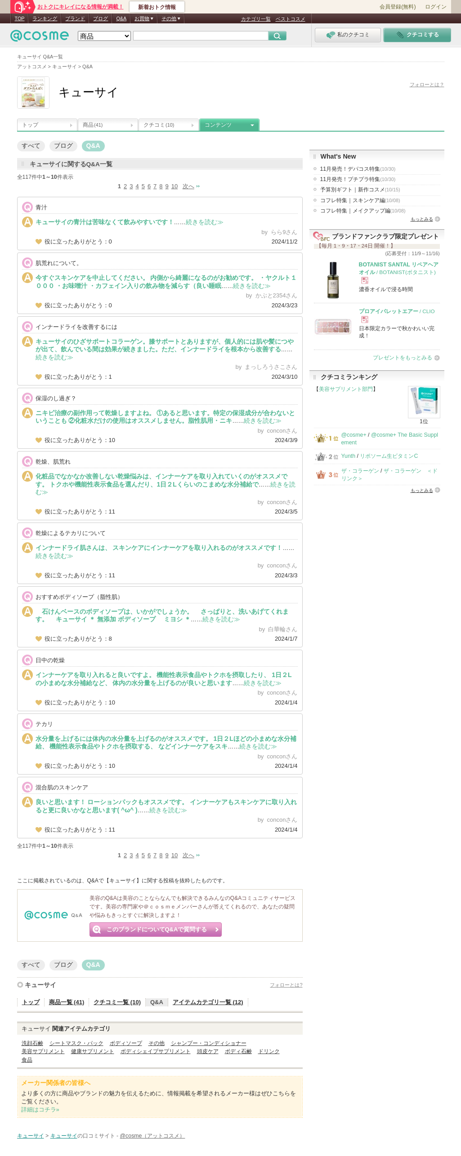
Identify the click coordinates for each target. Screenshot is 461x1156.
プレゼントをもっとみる (402, 357)
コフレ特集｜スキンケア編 (360, 200)
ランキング (44, 18)
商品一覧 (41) (67, 1002)
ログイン (436, 7)
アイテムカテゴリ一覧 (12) (208, 1002)
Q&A (121, 18)
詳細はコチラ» (40, 1109)
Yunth (348, 456)
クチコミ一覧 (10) (117, 1002)
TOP (20, 18)
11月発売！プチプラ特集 (358, 179)
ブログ (100, 18)
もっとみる (422, 219)
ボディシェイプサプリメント (156, 1051)
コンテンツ (218, 125)
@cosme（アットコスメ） (152, 1136)
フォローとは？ (427, 84)
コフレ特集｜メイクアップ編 (363, 211)
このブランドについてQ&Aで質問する (157, 929)
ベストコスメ (290, 19)
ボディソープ (126, 1043)
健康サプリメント (92, 1051)
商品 (93, 125)
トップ (30, 125)
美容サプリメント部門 (346, 389)
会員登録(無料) (398, 7)
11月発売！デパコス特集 (358, 169)
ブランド (75, 18)
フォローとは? (286, 985)
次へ (188, 186)
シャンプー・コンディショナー (208, 1043)
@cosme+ (354, 435)
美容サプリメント (43, 1051)
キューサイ (40, 984)
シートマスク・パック (76, 1043)
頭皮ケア (208, 1051)
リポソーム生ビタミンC (389, 456)
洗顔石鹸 (32, 1043)
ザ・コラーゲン (360, 471)
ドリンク (269, 1051)
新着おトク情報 (157, 7)
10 (174, 186)
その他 (156, 1043)
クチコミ (158, 125)
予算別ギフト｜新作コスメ (360, 189)
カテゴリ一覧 (256, 19)
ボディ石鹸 (238, 1051)
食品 (27, 1060)
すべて (31, 145)
